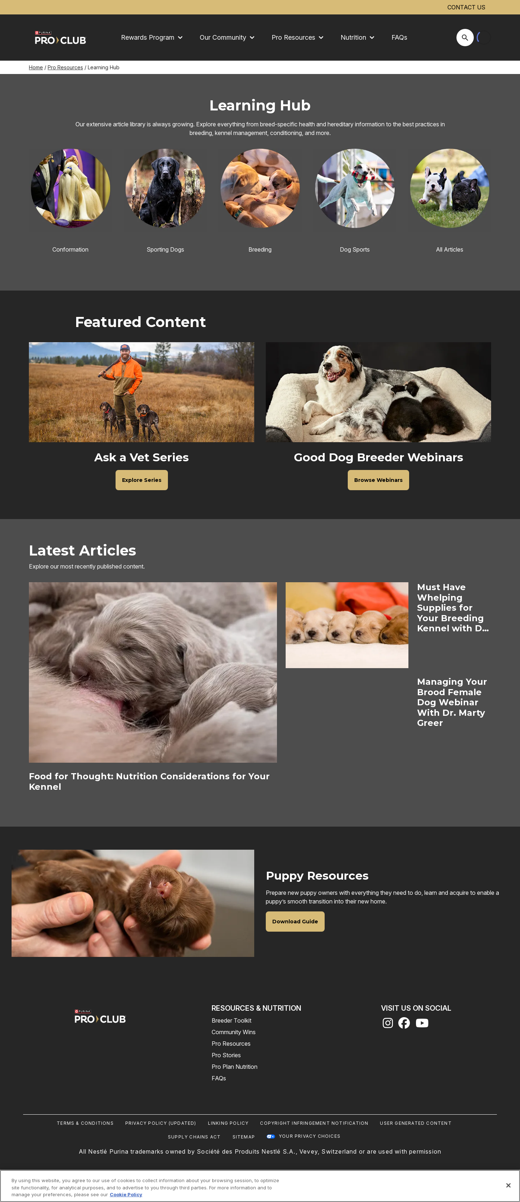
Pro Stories (226, 1055)
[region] (260, 1186)
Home (36, 67)
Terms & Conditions (85, 1123)
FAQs (399, 37)
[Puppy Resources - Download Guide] (295, 921)
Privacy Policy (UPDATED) (160, 1123)
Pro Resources (65, 67)
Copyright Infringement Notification (314, 1123)
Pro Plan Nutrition (234, 1066)
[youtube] (422, 1025)
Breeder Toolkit (231, 1020)
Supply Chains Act (194, 1137)
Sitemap (244, 1137)
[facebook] (404, 1025)
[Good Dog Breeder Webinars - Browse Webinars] (378, 480)
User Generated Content (415, 1123)
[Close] (508, 1185)
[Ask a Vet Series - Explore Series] (142, 480)
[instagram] (388, 1025)
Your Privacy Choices (310, 1136)
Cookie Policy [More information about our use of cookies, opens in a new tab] (126, 1194)
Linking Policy (228, 1123)
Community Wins (234, 1032)
